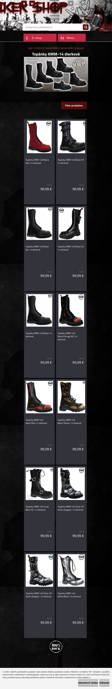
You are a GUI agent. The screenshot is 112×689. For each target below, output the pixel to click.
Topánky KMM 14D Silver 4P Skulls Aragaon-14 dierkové (71, 508)
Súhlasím (104, 683)
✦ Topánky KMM (50, 47)
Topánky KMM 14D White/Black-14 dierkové (69, 595)
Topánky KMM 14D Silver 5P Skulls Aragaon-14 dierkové (39, 595)
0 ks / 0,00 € (79, 3)
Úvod (30, 47)
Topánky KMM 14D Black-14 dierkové (39, 335)
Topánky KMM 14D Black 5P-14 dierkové (71, 161)
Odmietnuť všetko (88, 683)
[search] (86, 27)
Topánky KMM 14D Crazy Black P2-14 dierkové (37, 508)
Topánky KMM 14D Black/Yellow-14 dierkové (69, 421)
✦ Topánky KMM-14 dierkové (71, 47)
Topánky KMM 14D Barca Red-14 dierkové (37, 161)
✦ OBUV (38, 47)
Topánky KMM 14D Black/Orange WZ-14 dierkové (67, 336)
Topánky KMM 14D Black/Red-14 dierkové (36, 421)
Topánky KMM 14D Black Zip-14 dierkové (37, 248)
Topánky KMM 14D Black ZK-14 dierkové (71, 248)
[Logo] (44, 15)
